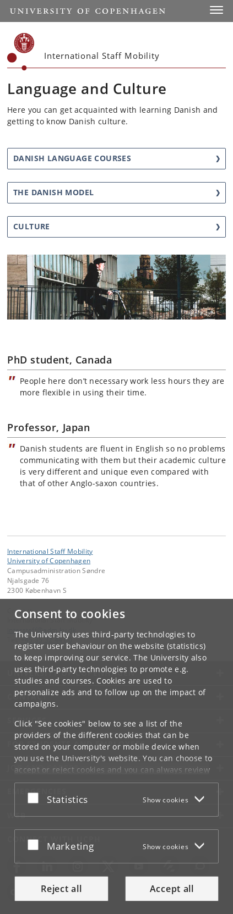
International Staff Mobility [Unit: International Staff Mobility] (50, 551)
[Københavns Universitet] (21, 51)
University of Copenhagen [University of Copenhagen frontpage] (48, 560)
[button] (216, 10)
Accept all (172, 889)
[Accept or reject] (36, 797)
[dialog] (116, 756)
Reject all (61, 889)
